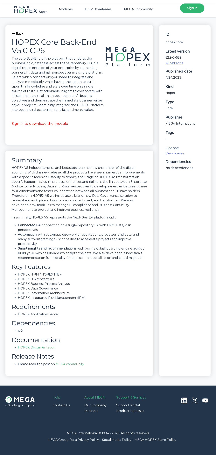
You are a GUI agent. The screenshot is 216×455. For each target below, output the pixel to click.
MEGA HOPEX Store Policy (155, 440)
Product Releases (130, 411)
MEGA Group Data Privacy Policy (73, 440)
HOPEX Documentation (36, 347)
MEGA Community (138, 9)
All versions (174, 63)
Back (17, 34)
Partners (91, 411)
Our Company (95, 405)
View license (174, 153)
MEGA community (70, 364)
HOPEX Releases (98, 9)
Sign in (192, 8)
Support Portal (128, 405)
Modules (66, 9)
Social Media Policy (116, 440)
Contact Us (61, 405)
